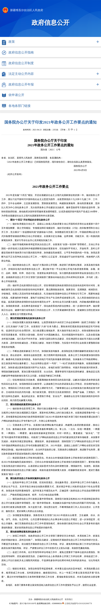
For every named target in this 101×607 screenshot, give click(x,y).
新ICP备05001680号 (28, 603)
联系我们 (69, 599)
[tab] (50, 42)
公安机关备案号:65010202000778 (77, 603)
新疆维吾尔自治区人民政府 (22, 10)
